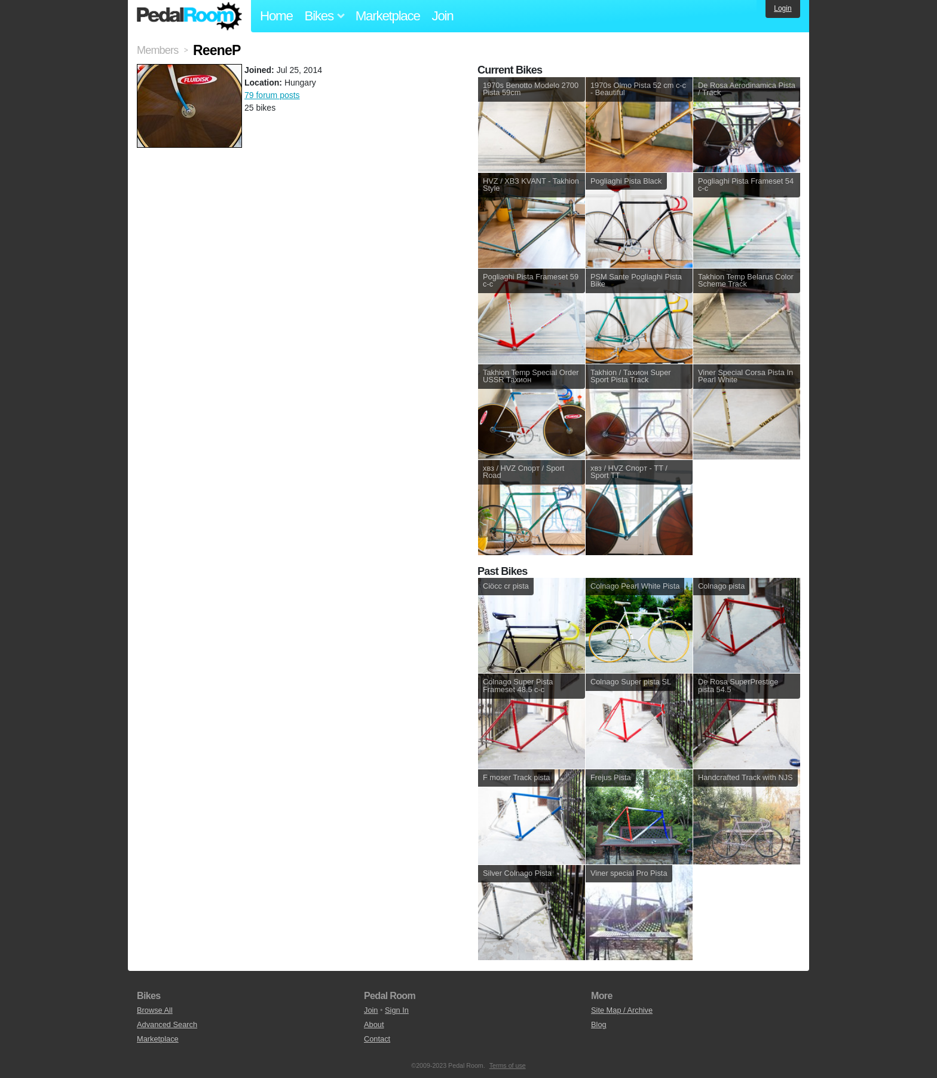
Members (157, 50)
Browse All (155, 1010)
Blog (599, 1024)
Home (276, 15)
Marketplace (388, 15)
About (374, 1024)
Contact (377, 1038)
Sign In (397, 1010)
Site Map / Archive (622, 1010)
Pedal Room (189, 16)
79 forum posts (272, 95)
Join (443, 15)
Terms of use (507, 1065)
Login (782, 8)
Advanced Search (167, 1024)
